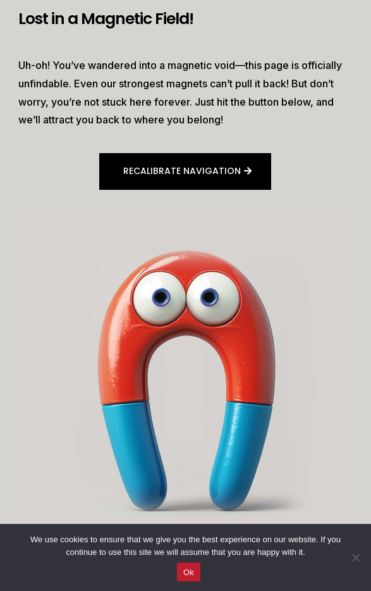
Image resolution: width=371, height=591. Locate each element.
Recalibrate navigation (182, 171)
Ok (188, 572)
